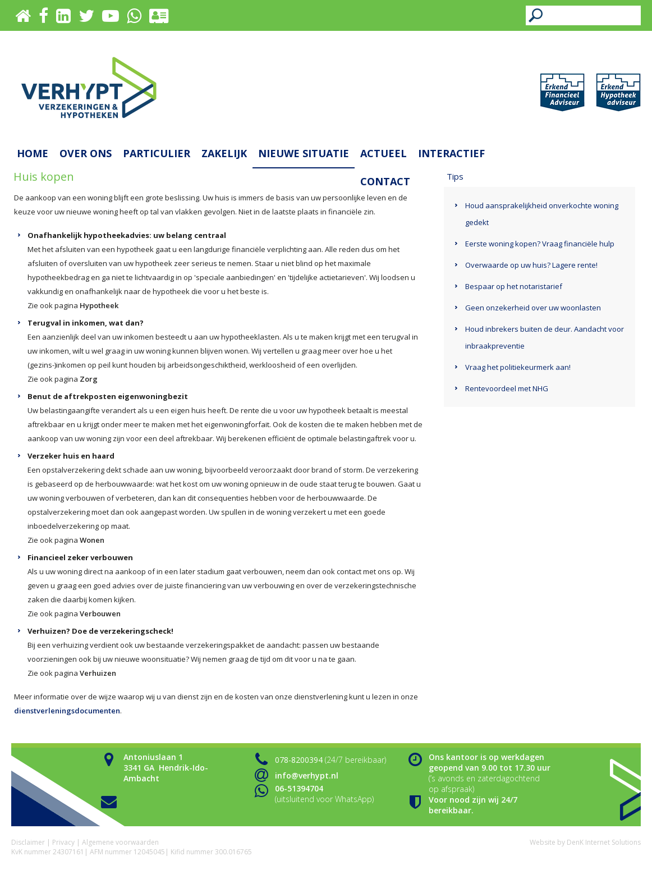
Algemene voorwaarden (120, 842)
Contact (385, 181)
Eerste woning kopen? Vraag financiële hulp (539, 244)
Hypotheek (99, 305)
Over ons (85, 153)
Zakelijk (224, 153)
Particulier (156, 153)
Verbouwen (100, 613)
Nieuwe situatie (303, 153)
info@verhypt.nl (306, 775)
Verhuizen (98, 673)
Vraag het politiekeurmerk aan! (518, 367)
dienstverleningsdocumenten (67, 711)
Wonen (92, 540)
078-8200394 (299, 759)
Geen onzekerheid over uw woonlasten (533, 308)
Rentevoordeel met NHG (506, 388)
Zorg (89, 379)
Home (32, 153)
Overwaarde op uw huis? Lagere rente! (531, 265)
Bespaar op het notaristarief (513, 286)
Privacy (63, 842)
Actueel (383, 153)
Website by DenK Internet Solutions (585, 842)
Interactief (451, 153)
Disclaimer (28, 842)
